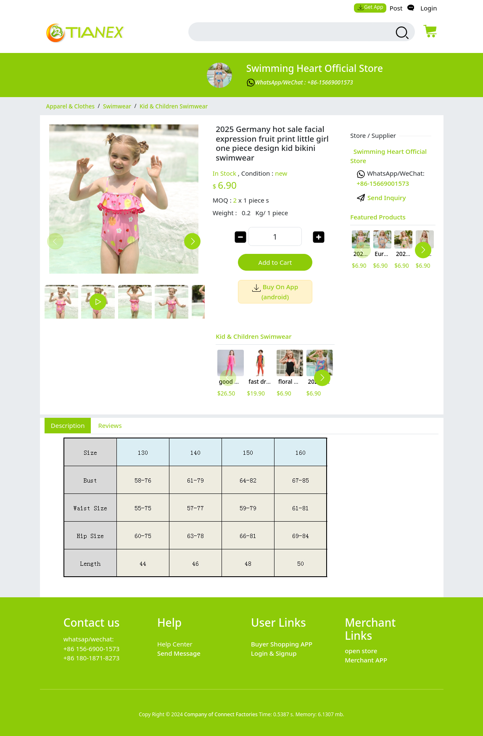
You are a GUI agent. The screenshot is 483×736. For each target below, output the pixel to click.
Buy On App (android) (275, 291)
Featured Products (378, 217)
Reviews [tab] (109, 425)
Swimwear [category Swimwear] (117, 106)
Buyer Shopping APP (281, 644)
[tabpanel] (242, 511)
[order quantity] (274, 236)
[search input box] (286, 31)
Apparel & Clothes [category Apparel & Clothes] (70, 106)
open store (361, 650)
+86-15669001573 (382, 183)
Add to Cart (275, 262)
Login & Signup (274, 653)
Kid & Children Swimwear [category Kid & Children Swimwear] (174, 106)
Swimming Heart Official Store (314, 68)
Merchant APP (366, 660)
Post (396, 8)
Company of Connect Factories (221, 714)
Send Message (179, 653)
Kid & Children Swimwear (253, 336)
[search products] (401, 32)
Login (428, 8)
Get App (370, 7)
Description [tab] (68, 425)
